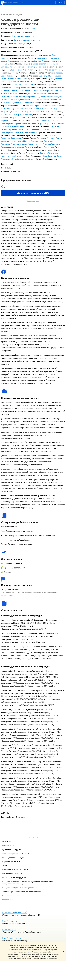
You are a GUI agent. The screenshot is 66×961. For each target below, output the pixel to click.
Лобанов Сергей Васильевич (38, 105)
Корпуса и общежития (11, 861)
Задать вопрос (33, 201)
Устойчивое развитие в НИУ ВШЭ (15, 854)
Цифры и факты (8, 846)
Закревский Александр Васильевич (15, 87)
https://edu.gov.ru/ (9, 921)
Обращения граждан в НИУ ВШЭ (15, 869)
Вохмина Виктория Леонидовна (35, 66)
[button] (26, 837)
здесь (39, 950)
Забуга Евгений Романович (22, 84)
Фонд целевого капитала (12, 874)
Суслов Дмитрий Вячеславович (49, 144)
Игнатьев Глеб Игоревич (22, 90)
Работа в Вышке (8, 900)
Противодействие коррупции (14, 877)
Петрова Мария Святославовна (50, 123)
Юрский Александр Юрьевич (23, 159)
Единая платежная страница (13, 896)
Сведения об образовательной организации (19, 888)
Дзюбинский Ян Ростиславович (14, 78)
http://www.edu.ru (9, 929)
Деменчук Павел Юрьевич (50, 75)
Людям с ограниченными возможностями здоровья (22, 892)
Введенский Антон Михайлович (46, 63)
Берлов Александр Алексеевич (14, 61)
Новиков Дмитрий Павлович (13, 117)
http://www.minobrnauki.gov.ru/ (14, 912)
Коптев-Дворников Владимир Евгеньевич (36, 96)
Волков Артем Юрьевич (11, 66)
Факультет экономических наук (27, 40)
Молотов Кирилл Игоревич (51, 111)
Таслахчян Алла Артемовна (12, 147)
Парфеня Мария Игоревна (25, 123)
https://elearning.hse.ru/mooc (14, 938)
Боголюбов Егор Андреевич (39, 61)
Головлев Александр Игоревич (49, 69)
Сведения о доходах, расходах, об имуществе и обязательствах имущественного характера (27, 882)
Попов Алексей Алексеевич (25, 132)
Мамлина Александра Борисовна (25, 111)
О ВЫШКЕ (6, 842)
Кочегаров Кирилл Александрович (34, 99)
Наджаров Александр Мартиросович (16, 114)
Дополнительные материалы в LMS (33, 193)
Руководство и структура (12, 849)
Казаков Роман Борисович (43, 90)
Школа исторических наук (23, 36)
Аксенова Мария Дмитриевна (28, 55)
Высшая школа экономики (14, 3)
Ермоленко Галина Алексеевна (29, 81)
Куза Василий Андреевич (22, 102)
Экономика (31, 28)
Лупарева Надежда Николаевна (25, 108)
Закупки (5, 865)
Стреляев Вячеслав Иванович (23, 144)
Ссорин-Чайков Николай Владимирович (26, 141)
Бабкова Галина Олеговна (48, 58)
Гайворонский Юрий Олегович (23, 69)
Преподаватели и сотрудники (14, 858)
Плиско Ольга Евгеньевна (28, 129)
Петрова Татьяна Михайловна (13, 126)
